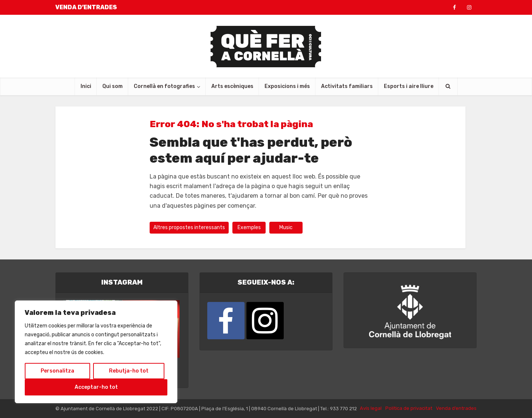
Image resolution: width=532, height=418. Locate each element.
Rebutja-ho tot (129, 371)
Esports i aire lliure (408, 86)
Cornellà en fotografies (164, 86)
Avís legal (371, 408)
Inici (86, 86)
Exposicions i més (287, 86)
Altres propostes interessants (189, 227)
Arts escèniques (232, 86)
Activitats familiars (347, 86)
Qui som (112, 86)
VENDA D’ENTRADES (86, 7)
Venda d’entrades (456, 408)
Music (286, 227)
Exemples (249, 227)
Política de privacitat (408, 408)
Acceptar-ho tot (96, 387)
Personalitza (57, 371)
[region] (96, 351)
